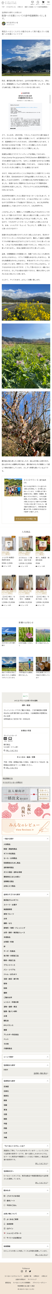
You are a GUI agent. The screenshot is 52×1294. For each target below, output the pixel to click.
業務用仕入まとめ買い (12, 877)
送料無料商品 (9, 867)
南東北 (6, 1096)
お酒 (5, 1016)
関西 (5, 1119)
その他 (6, 1044)
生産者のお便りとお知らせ (12, 12)
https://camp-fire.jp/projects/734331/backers (20, 157)
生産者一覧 (27, 1276)
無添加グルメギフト (11, 900)
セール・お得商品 (10, 858)
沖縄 (5, 1137)
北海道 (6, 1086)
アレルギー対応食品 (11, 1034)
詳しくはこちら (41, 1163)
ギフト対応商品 (9, 853)
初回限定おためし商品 (12, 863)
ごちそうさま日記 (12, 1196)
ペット (6, 1039)
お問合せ (36, 1276)
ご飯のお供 (8, 997)
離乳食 (6, 1020)
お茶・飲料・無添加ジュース (14, 932)
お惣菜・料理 (9, 942)
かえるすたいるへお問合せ (13, 782)
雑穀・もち (8, 923)
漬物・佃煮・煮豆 (10, 1006)
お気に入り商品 (9, 886)
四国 (5, 1128)
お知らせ (20, 7)
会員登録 (8, 1224)
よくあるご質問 (11, 1219)
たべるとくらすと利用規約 (21, 1283)
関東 (5, 1100)
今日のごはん (10, 1205)
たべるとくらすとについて (13, 1276)
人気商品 (7, 844)
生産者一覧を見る (41, 1073)
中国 (5, 1123)
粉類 (5, 988)
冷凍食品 (7, 937)
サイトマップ (32, 1279)
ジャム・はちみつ (10, 974)
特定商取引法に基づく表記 (26, 1286)
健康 (5, 1030)
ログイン (8, 1228)
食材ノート (9, 1200)
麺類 (5, 993)
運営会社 (8, 1283)
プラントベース (9, 965)
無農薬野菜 (8, 909)
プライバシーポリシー (40, 1283)
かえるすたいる (11, 7)
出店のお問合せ (21, 1279)
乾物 (5, 983)
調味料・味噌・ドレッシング (14, 928)
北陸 (5, 1114)
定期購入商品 (9, 881)
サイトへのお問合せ (13, 1238)
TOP (3, 7)
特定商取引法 (8, 778)
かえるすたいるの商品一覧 (26, 519)
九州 (5, 1133)
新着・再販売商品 (10, 849)
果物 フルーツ (9, 914)
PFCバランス (8, 1025)
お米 (5, 918)
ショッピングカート (13, 1233)
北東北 (6, 1091)
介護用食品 (8, 1048)
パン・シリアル (9, 969)
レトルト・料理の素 (11, 1002)
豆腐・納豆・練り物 (11, 979)
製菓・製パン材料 (10, 1011)
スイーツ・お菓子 (10, 904)
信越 (5, 1105)
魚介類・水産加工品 (11, 955)
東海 (5, 1109)
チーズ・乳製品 (9, 951)
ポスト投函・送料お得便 (13, 872)
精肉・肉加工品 (9, 960)
